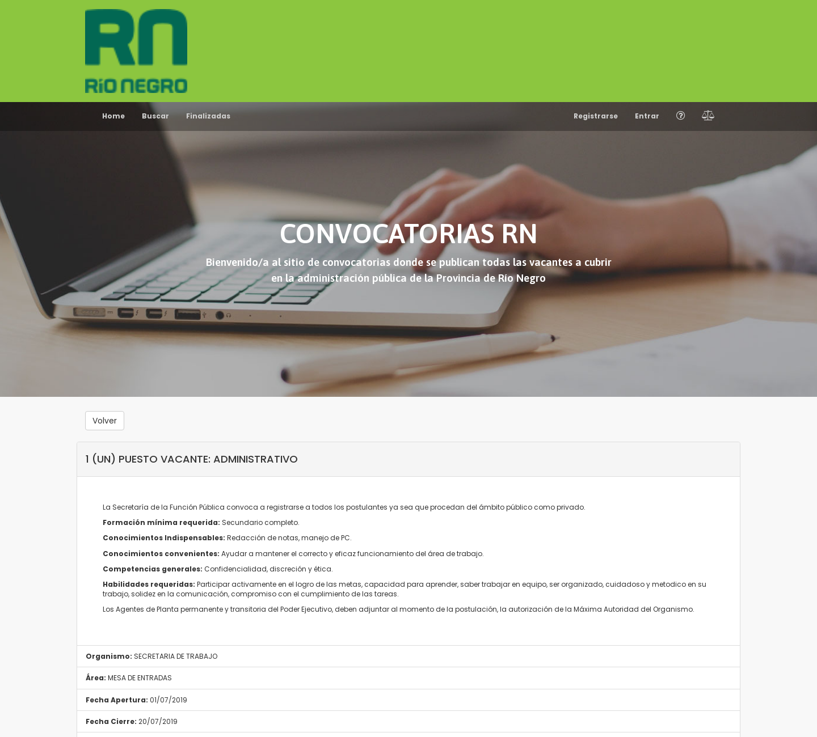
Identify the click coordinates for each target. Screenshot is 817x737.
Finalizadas (208, 116)
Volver (104, 420)
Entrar (647, 116)
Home (113, 116)
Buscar (155, 116)
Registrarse (596, 116)
